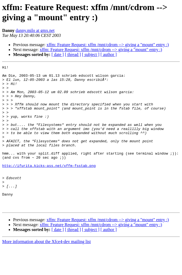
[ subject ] (90, 54)
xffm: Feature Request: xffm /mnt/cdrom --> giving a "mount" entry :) (108, 44)
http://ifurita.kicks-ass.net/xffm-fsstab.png (49, 186)
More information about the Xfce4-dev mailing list (46, 270)
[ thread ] (73, 54)
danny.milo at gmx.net (35, 30)
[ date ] (57, 54)
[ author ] (109, 54)
